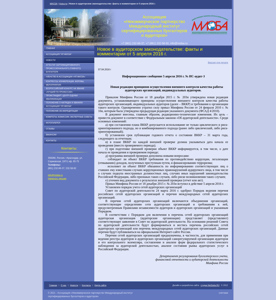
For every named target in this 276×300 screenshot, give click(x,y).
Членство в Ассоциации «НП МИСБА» (65, 77)
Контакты (51, 141)
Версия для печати (218, 62)
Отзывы (50, 129)
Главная (50, 48)
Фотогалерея (53, 123)
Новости (63, 3)
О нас (63, 285)
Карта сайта (100, 285)
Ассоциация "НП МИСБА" (59, 54)
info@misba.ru (55, 175)
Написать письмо (57, 178)
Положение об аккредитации (62, 111)
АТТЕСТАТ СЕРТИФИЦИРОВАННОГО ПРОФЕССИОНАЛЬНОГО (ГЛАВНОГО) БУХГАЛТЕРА (63, 68)
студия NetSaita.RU (210, 285)
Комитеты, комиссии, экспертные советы (69, 117)
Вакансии (51, 135)
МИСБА (53, 3)
